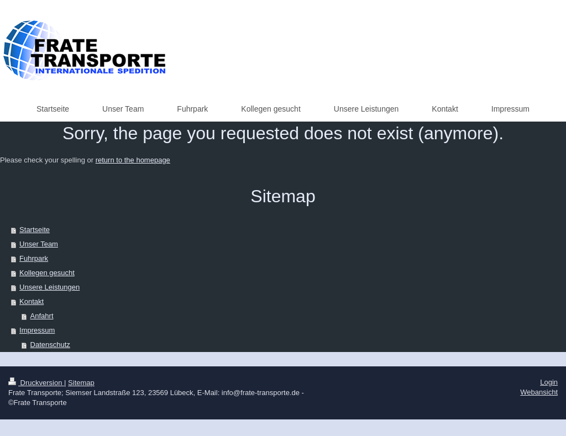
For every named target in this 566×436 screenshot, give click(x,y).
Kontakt (31, 301)
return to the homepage (133, 160)
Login (549, 382)
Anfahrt (42, 316)
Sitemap (81, 383)
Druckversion (36, 383)
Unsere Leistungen (49, 287)
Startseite (34, 229)
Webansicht (539, 392)
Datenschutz (50, 344)
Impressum (37, 330)
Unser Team (38, 244)
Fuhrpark (33, 258)
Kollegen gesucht (47, 273)
